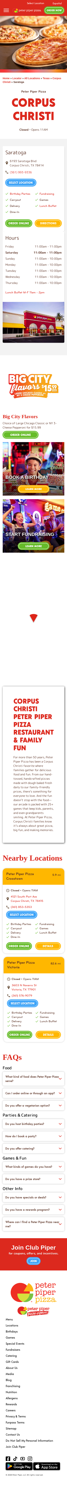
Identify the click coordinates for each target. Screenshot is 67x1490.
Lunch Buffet (47, 206)
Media (10, 1374)
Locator (16, 78)
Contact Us (13, 1434)
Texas (46, 78)
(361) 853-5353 (21, 907)
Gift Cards (12, 1361)
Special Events (15, 1343)
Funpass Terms (15, 1422)
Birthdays (12, 1331)
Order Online (18, 223)
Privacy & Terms (16, 1416)
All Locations (32, 78)
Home (6, 78)
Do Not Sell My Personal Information (29, 1440)
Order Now (54, 10)
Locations (12, 1325)
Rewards (11, 1404)
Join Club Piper (15, 1446)
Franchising (13, 1386)
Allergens (12, 1398)
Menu (9, 1319)
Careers (11, 1410)
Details (48, 946)
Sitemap (11, 1428)
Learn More (33, 489)
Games (10, 1337)
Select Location (35, 3)
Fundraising (46, 193)
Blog (9, 1380)
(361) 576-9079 (22, 995)
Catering (11, 1355)
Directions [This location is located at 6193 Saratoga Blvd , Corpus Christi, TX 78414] (48, 223)
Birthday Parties (20, 193)
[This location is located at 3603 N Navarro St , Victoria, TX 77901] (36, 987)
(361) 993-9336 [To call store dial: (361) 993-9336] (21, 172)
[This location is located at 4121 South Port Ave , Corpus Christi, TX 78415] (36, 899)
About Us (12, 1367)
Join (33, 1261)
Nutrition (11, 1392)
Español (57, 3)
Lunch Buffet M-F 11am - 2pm (24, 292)
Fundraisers (13, 1349)
